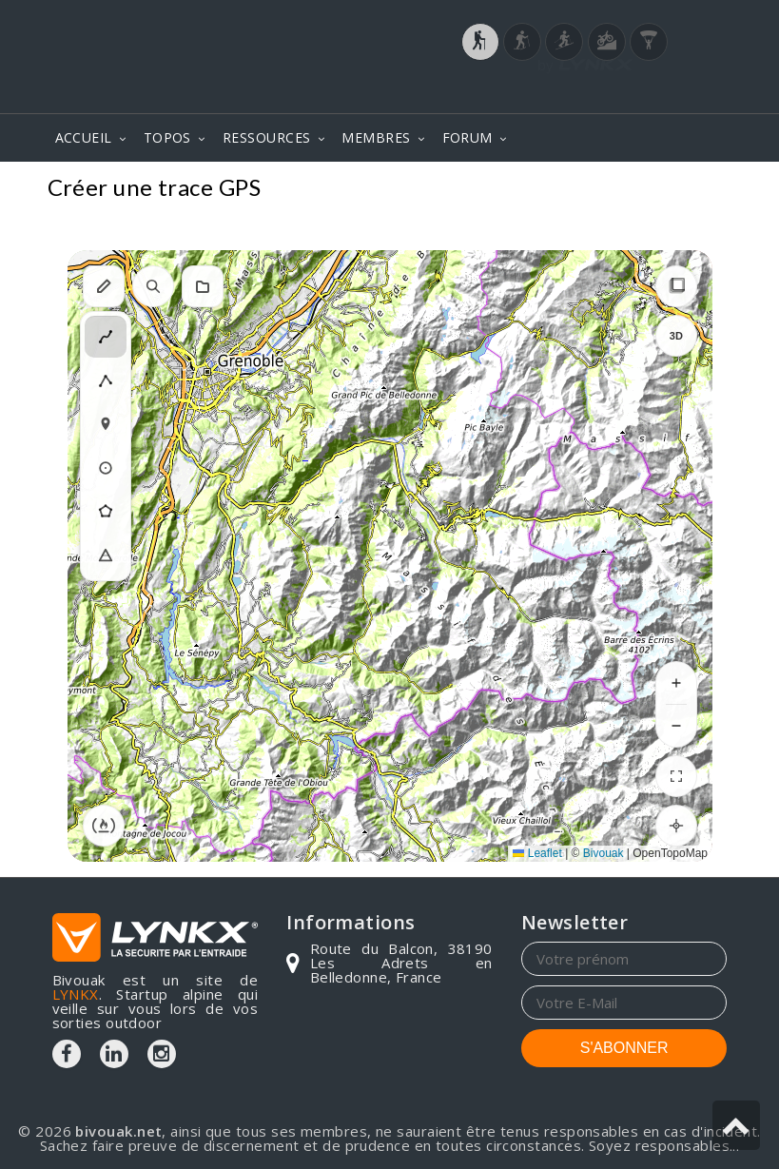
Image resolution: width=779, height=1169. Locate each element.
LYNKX (75, 993)
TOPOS (167, 137)
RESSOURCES (267, 137)
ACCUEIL (83, 137)
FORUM (467, 137)
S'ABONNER (624, 1048)
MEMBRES (375, 137)
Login (632, 94)
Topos (697, 190)
